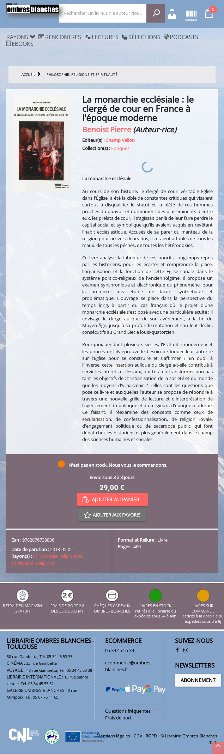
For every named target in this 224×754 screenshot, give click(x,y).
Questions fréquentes (128, 711)
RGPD (151, 736)
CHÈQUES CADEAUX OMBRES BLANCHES (112, 606)
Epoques (120, 148)
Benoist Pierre (106, 129)
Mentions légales (113, 736)
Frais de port (118, 717)
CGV (138, 736)
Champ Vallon (120, 140)
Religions (45, 563)
